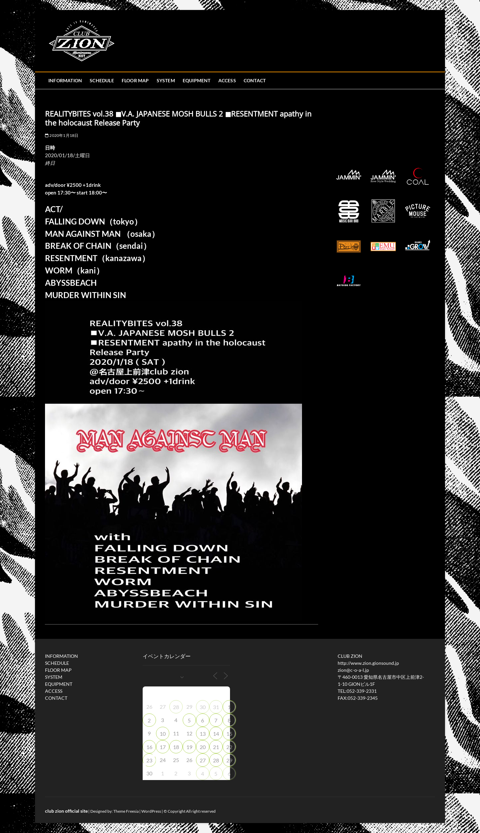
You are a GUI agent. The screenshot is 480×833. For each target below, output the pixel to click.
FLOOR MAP (135, 80)
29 (229, 760)
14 (216, 733)
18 (176, 747)
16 (149, 747)
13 (203, 733)
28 (176, 707)
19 (189, 747)
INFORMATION (65, 80)
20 (203, 747)
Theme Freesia (126, 811)
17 (163, 747)
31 (216, 707)
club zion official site (66, 811)
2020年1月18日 (61, 135)
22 (229, 747)
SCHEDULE (102, 80)
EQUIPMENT (197, 80)
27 (203, 760)
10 (163, 733)
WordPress (151, 811)
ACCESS (227, 80)
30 (203, 707)
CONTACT (255, 80)
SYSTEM (166, 80)
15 (229, 733)
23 (149, 760)
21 (216, 747)
